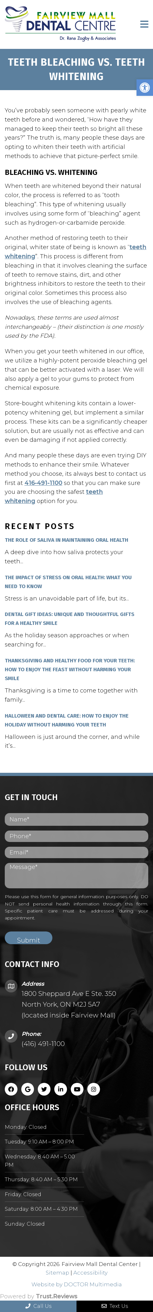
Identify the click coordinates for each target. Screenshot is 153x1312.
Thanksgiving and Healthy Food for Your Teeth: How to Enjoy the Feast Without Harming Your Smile (70, 669)
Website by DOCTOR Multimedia (76, 1284)
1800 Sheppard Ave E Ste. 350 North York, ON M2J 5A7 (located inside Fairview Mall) (69, 1004)
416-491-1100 (43, 483)
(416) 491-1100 (43, 1044)
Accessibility (90, 1272)
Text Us (115, 1306)
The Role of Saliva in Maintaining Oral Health (66, 540)
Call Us (38, 1306)
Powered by (38, 1296)
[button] (144, 87)
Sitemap (57, 1272)
